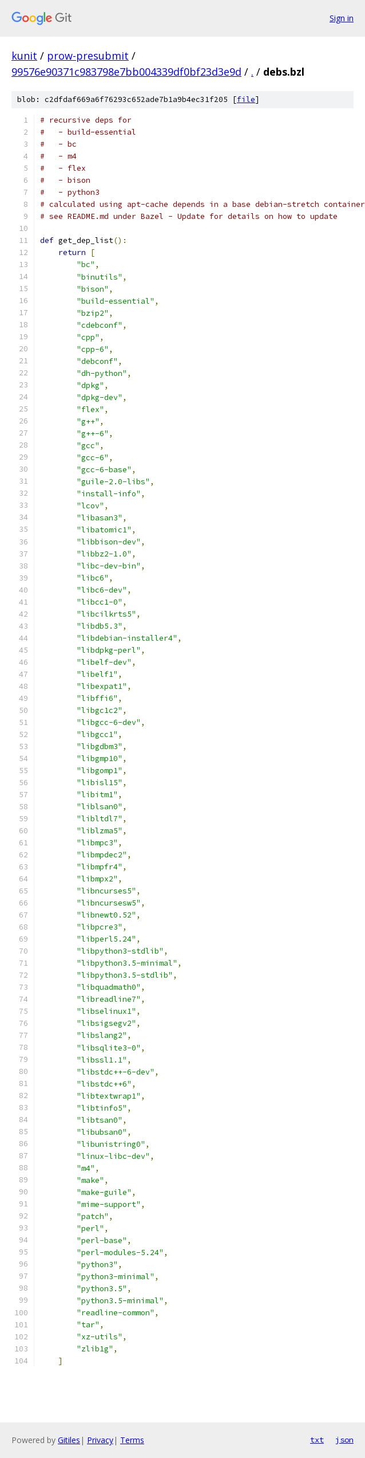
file (246, 99)
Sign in (342, 18)
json (344, 1440)
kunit (24, 55)
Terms (132, 1440)
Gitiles (69, 1440)
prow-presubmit (88, 55)
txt (317, 1440)
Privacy (100, 1440)
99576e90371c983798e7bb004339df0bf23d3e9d (126, 72)
